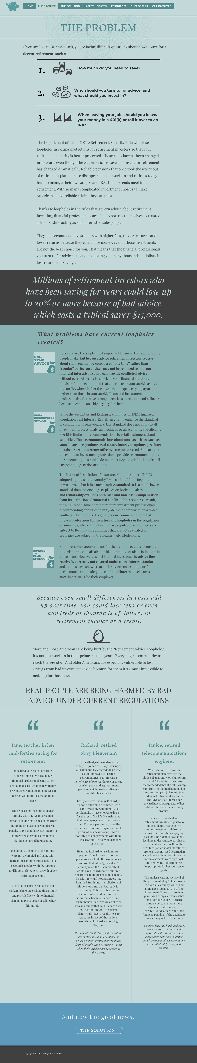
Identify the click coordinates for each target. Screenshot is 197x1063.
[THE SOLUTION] (99, 1030)
